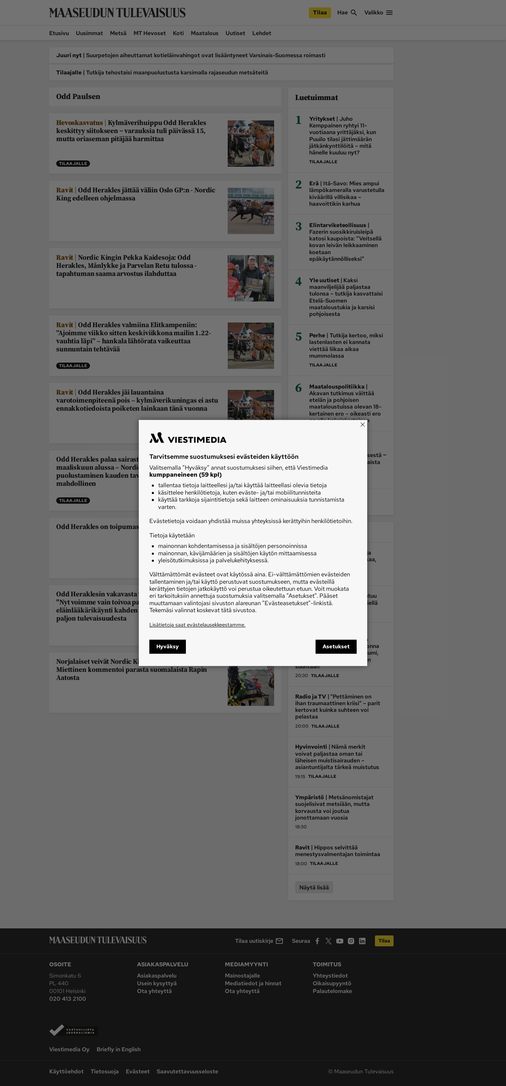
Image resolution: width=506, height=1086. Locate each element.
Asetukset (336, 646)
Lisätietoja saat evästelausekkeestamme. (197, 624)
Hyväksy (167, 646)
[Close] (362, 424)
